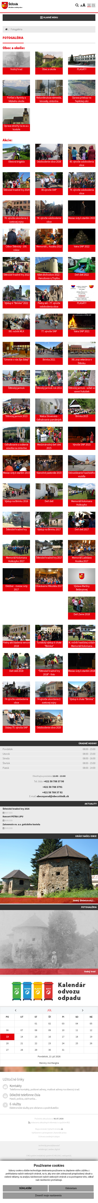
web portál (66, 1155)
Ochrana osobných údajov (49, 1136)
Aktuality (91, 803)
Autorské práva (60, 1132)
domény (51, 1159)
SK (89, 5)
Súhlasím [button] (25, 1188)
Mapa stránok (40, 1129)
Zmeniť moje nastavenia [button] (48, 1195)
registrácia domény (64, 1159)
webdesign (42, 1149)
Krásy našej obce (86, 836)
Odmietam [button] (71, 1188)
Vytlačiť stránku (55, 1129)
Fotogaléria (16, 29)
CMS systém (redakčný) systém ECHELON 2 (43, 1155)
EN (93, 5)
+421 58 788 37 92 (52, 792)
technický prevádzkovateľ (49, 1145)
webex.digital (54, 1149)
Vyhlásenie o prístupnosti (42, 1132)
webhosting (30, 1159)
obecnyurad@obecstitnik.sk (53, 796)
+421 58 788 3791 (52, 787)
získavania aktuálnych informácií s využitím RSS (49, 1122)
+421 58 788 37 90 (54, 781)
